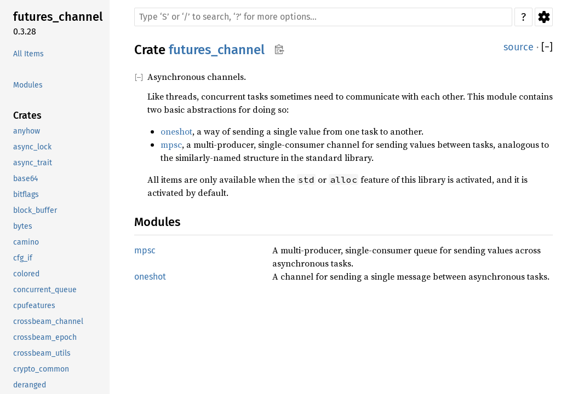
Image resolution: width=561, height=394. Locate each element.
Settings (544, 17)
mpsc (171, 144)
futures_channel (217, 49)
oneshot (176, 131)
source (518, 47)
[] (547, 47)
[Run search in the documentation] (323, 17)
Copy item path (279, 49)
